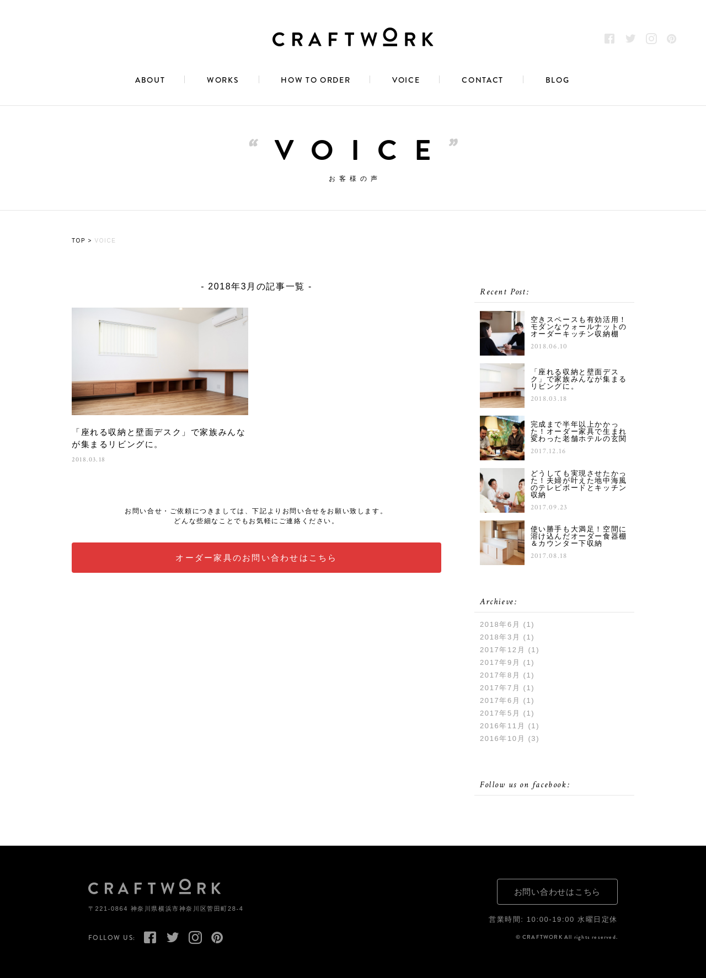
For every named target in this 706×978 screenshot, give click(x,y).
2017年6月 (500, 700)
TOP (78, 241)
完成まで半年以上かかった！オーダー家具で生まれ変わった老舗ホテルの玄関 (579, 432)
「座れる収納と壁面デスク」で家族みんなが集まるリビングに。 (158, 438)
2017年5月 (500, 713)
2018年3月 (500, 637)
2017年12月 (502, 649)
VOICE (406, 80)
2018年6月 (500, 624)
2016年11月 (502, 725)
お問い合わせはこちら (557, 891)
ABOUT (150, 80)
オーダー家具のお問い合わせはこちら (256, 557)
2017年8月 (500, 675)
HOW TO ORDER (315, 80)
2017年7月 (500, 687)
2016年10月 (502, 738)
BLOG (557, 80)
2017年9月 (500, 662)
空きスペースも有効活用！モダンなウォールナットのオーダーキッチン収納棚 (579, 327)
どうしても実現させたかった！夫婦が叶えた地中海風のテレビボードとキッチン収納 (579, 484)
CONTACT (483, 80)
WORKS (223, 80)
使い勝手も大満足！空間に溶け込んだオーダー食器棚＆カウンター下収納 (579, 536)
